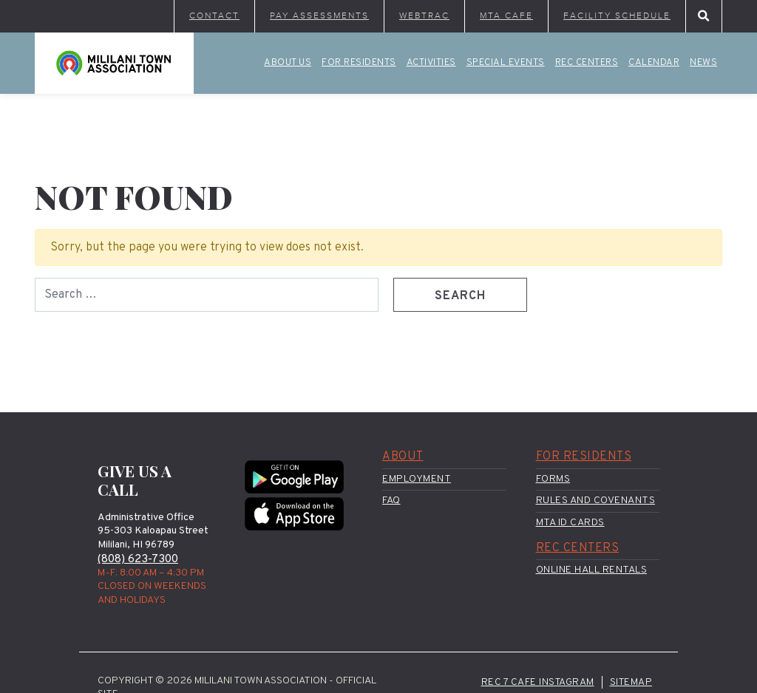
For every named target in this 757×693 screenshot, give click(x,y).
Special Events (505, 63)
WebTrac (424, 15)
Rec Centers (587, 63)
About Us (287, 63)
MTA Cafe (506, 15)
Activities (431, 63)
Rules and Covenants (596, 500)
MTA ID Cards (570, 522)
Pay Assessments (319, 15)
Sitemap (631, 682)
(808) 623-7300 (138, 559)
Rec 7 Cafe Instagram (537, 682)
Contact (214, 15)
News (703, 63)
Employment (416, 479)
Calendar (653, 63)
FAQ (391, 500)
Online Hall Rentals (592, 570)
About (403, 456)
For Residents (359, 63)
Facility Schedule (617, 15)
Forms (553, 479)
